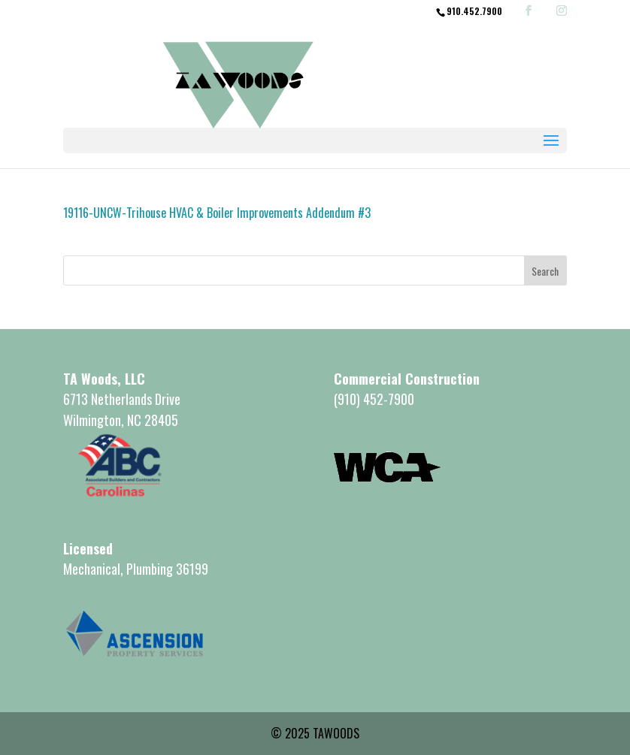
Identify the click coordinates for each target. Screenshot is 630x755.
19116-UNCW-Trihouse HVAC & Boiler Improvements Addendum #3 (217, 213)
